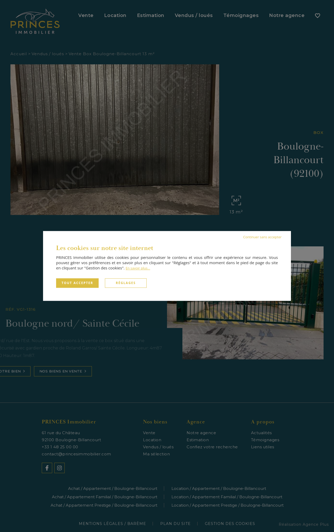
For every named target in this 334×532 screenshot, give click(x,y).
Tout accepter (77, 283)
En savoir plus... (138, 268)
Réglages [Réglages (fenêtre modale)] (126, 283)
